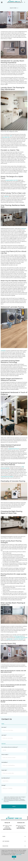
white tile (6, 196)
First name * (3, 727)
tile (11, 135)
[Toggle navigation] (1, 2)
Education (14, 846)
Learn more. (18, 854)
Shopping (18, 13)
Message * (3, 785)
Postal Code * (4, 770)
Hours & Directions (7, 829)
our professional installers (7, 476)
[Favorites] (24, 2)
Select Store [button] (13, 7)
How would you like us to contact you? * (9, 747)
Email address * (4, 762)
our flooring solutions (18, 636)
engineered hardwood (13, 448)
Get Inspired (14, 841)
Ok (14, 856)
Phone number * (4, 754)
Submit (14, 806)
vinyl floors (23, 228)
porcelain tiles (6, 137)
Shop (14, 836)
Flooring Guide (11, 13)
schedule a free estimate (21, 637)
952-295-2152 (21, 826)
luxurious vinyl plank (19, 639)
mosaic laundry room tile (12, 180)
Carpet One (3, 13)
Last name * (3, 735)
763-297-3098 (7, 828)
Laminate (3, 350)
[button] (22, 2)
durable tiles (9, 639)
